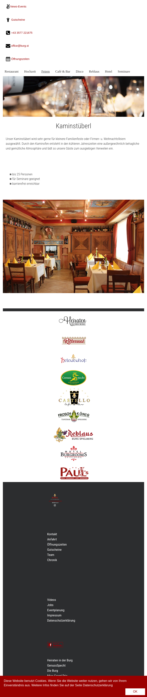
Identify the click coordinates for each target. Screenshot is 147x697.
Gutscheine (18, 19)
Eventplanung (56, 610)
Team (50, 555)
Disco (79, 71)
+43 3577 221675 (22, 32)
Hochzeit (30, 71)
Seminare (124, 71)
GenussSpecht (56, 665)
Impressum (54, 615)
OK (135, 691)
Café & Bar (62, 71)
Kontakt (52, 534)
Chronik (52, 560)
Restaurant (12, 71)
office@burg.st (20, 45)
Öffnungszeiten (57, 544)
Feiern (45, 71)
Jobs (50, 605)
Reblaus (94, 71)
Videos (51, 600)
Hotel (108, 71)
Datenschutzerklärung (61, 620)
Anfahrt (52, 539)
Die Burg (52, 670)
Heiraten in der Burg (60, 660)
